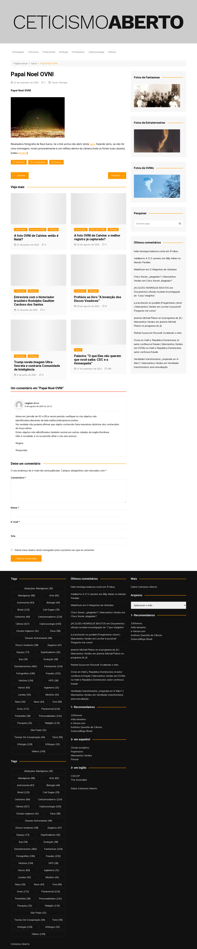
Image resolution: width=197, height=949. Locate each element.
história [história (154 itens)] (25, 680)
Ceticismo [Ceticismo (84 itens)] (22, 616)
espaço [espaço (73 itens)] (22, 652)
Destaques (18, 51)
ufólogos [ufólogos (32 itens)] (52, 744)
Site (13, 536)
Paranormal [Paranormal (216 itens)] (50, 708)
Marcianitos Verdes (81, 755)
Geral (54, 82)
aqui (92, 144)
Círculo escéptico (80, 747)
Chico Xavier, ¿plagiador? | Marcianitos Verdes (96, 612)
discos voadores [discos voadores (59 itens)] (26, 645)
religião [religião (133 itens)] (52, 723)
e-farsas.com (78, 723)
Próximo (115, 175)
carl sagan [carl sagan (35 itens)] (51, 609)
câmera (20, 162)
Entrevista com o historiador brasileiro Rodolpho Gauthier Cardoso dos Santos (34, 300)
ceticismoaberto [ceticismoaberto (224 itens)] (50, 616)
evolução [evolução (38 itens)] (51, 659)
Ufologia (63, 51)
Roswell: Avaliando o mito (167, 332)
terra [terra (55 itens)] (57, 737)
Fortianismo (78, 51)
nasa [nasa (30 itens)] (20, 701)
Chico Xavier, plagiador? (159, 280)
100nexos (76, 715)
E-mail (15, 521)
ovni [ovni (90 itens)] (57, 701)
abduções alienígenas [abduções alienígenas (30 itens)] (38, 588)
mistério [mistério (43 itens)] (52, 694)
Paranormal (48, 51)
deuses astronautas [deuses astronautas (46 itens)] (38, 638)
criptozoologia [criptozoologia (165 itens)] (50, 623)
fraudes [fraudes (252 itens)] (53, 673)
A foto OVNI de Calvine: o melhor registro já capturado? (97, 237)
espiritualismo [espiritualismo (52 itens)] (50, 652)
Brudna (22, 153)
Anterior (21, 175)
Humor (57, 162)
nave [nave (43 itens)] (39, 701)
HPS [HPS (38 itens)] (53, 680)
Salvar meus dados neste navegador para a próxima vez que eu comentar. (54, 550)
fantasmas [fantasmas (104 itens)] (53, 666)
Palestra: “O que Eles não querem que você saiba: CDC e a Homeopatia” (97, 359)
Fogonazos (77, 751)
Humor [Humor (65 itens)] (24, 687)
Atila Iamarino (78, 719)
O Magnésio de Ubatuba (163, 269)
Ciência (112, 51)
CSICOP (75, 775)
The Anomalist (79, 779)
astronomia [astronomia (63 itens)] (25, 602)
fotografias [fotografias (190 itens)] (25, 673)
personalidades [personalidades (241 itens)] (50, 715)
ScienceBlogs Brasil (81, 730)
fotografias (39, 162)
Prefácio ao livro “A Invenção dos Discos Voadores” (97, 299)
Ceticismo (33, 51)
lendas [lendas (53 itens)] (24, 694)
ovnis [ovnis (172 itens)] (23, 708)
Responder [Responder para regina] (21, 450)
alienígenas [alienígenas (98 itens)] (26, 595)
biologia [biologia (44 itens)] (53, 602)
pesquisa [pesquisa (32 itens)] (24, 723)
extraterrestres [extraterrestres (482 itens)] (25, 666)
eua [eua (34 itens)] (23, 659)
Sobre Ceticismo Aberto (84, 788)
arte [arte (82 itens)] (54, 595)
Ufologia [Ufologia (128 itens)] (24, 744)
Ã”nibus (174, 251)
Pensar (75, 759)
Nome (15, 507)
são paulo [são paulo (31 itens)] (38, 730)
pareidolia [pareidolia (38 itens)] (23, 715)
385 (109, 368)
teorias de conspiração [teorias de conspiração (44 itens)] (29, 737)
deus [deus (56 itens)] (55, 630)
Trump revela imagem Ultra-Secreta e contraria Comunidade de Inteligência (37, 365)
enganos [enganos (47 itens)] (55, 645)
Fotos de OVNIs (37, 229)
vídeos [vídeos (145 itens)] (38, 751)
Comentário (18, 477)
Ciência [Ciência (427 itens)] (23, 623)
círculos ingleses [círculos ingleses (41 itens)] (27, 630)
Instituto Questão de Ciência (86, 727)
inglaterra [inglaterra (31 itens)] (51, 687)
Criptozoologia (96, 51)
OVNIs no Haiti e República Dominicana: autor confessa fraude (98, 679)
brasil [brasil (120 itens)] (23, 609)
